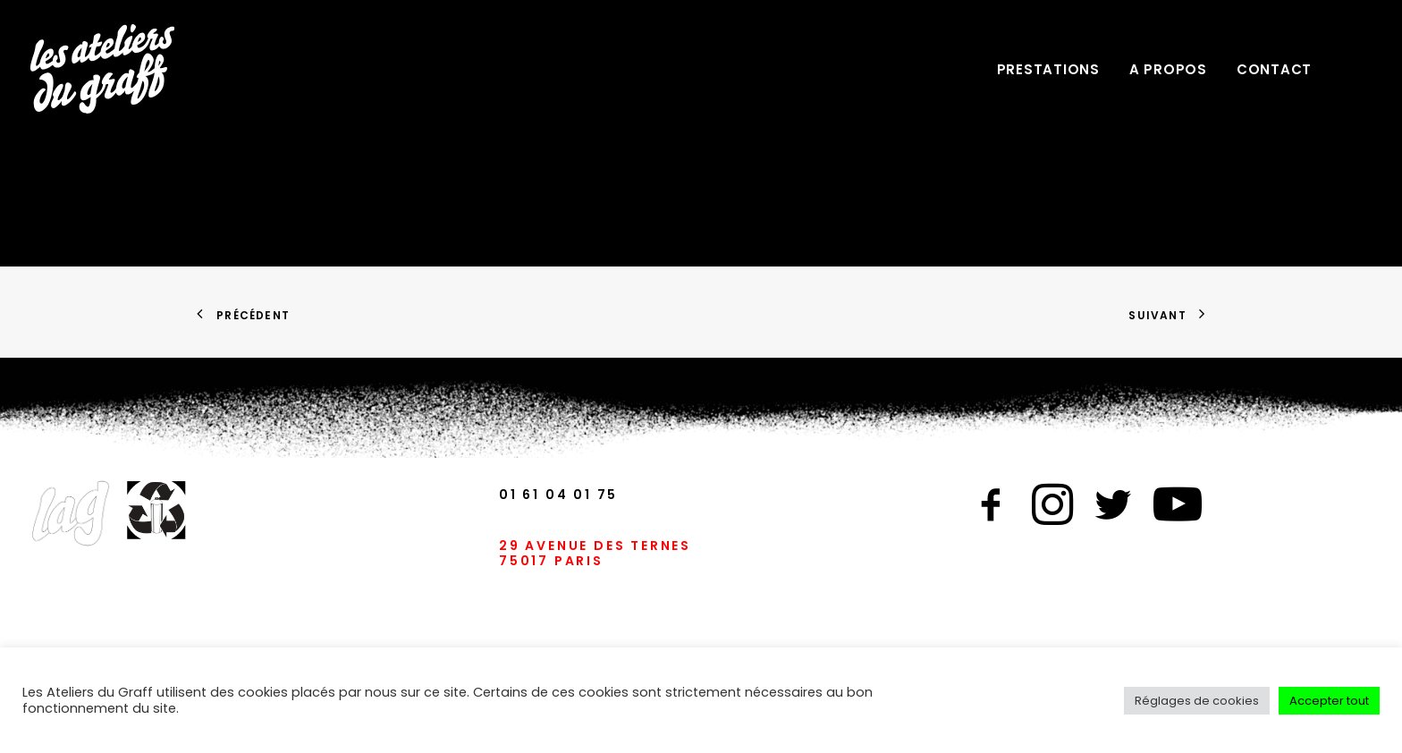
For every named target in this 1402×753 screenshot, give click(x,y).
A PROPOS (1168, 69)
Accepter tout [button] (1329, 700)
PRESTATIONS (1048, 69)
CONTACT (1274, 69)
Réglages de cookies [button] (1197, 700)
